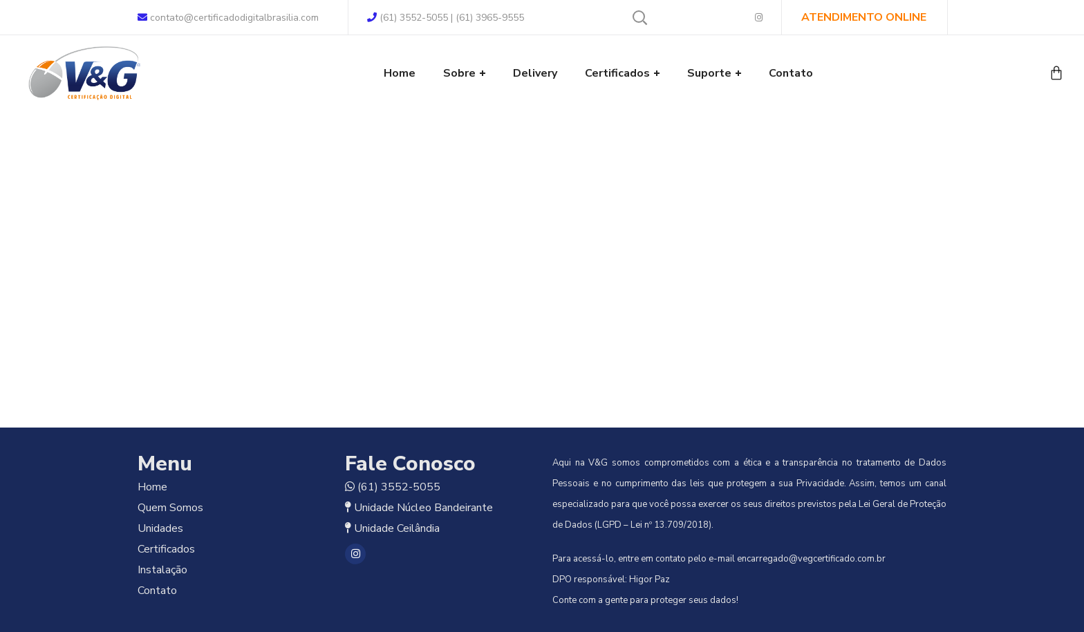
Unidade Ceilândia (397, 528)
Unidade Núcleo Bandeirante (423, 507)
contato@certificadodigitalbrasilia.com (228, 17)
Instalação (162, 569)
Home (152, 487)
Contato (157, 590)
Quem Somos (170, 507)
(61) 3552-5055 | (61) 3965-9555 (445, 17)
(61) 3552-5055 (398, 487)
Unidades (160, 528)
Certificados (166, 549)
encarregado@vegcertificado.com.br (811, 559)
